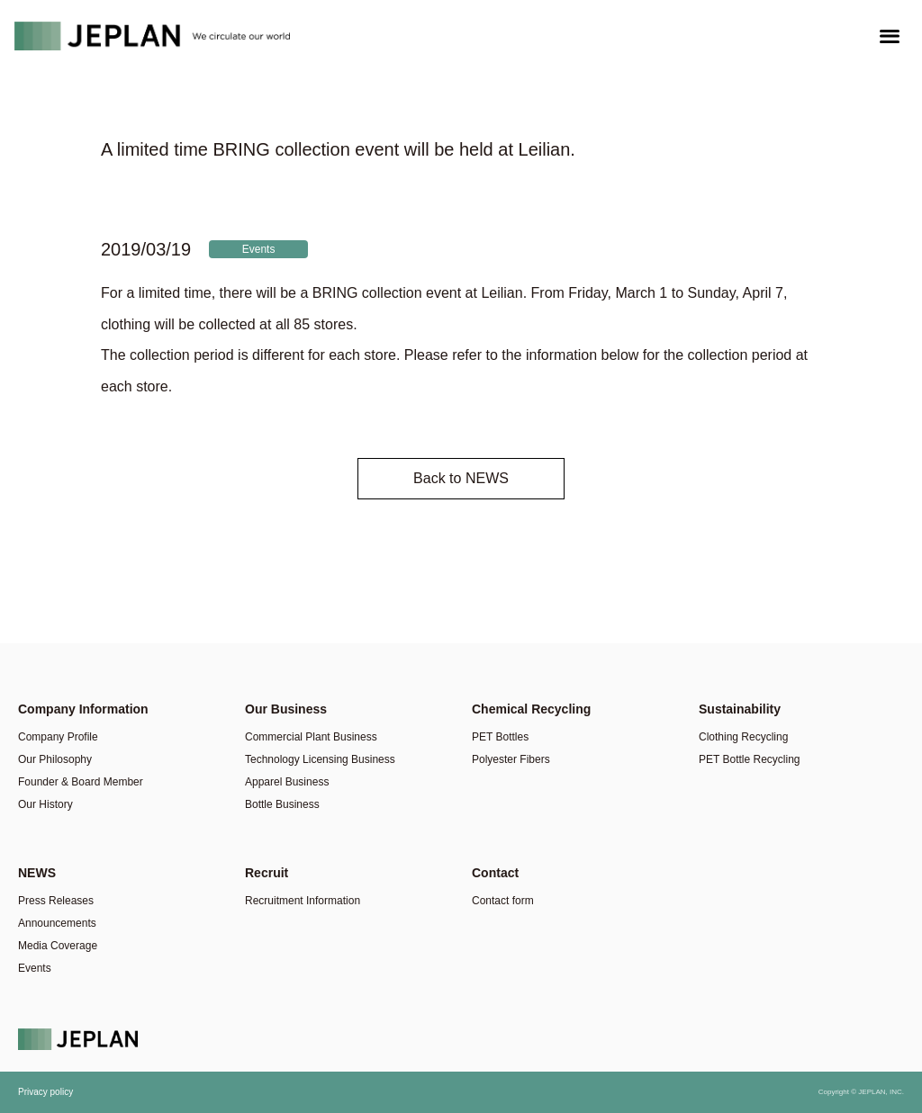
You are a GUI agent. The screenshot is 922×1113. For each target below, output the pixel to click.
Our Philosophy (55, 759)
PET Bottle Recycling (749, 759)
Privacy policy (45, 1092)
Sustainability (740, 709)
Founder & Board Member (80, 782)
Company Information (83, 709)
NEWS (37, 873)
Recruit (266, 873)
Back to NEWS (461, 478)
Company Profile (58, 737)
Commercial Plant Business (311, 737)
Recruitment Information (302, 900)
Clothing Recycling (743, 737)
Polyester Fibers (511, 759)
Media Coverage (57, 945)
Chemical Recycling (531, 709)
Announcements (57, 923)
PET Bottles (500, 737)
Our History (45, 804)
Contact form (503, 900)
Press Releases (56, 900)
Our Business (286, 709)
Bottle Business (282, 804)
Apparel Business (287, 782)
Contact (495, 873)
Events (259, 249)
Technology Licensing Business (320, 759)
